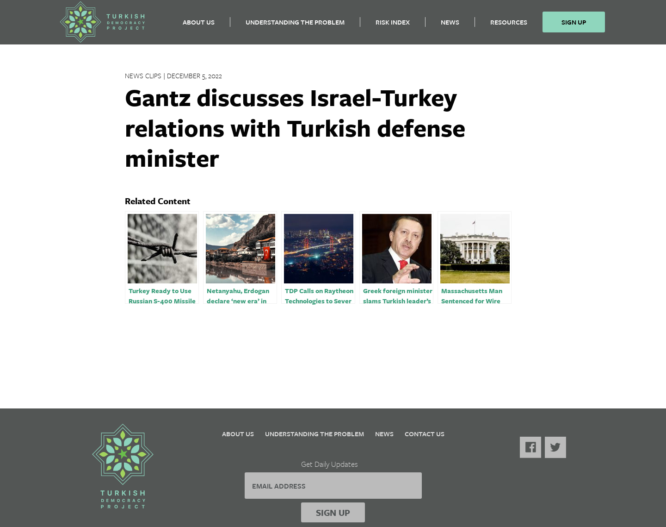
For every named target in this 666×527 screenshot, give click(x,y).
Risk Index (393, 26)
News (450, 26)
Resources (508, 26)
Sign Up (573, 26)
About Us (199, 26)
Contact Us (424, 434)
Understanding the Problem (295, 26)
